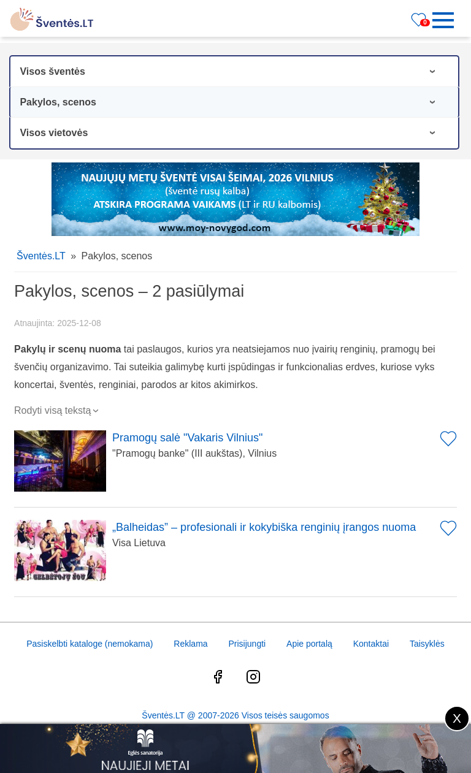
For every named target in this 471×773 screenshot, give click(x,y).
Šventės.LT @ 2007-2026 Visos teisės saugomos (235, 715)
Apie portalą (309, 644)
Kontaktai (371, 644)
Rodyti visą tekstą (57, 410)
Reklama (190, 644)
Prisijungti (247, 644)
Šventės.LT (41, 256)
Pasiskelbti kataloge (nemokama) (89, 644)
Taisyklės (427, 644)
